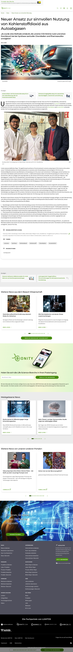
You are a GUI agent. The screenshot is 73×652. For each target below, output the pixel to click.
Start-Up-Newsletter (6, 553)
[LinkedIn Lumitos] (71, 643)
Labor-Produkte (5, 567)
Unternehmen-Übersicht (32, 558)
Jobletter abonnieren (31, 584)
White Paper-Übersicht (31, 575)
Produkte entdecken (6, 564)
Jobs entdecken (29, 581)
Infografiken (4, 598)
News (26, 595)
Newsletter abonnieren (47, 377)
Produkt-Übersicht (6, 575)
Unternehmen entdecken (32, 548)
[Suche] (57, 8)
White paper (28, 600)
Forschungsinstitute (6, 600)
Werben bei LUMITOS (6, 638)
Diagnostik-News (15, 534)
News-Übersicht (5, 555)
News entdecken (5, 548)
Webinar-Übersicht (6, 586)
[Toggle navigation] (71, 8)
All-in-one (28, 608)
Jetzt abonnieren (62, 559)
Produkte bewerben (6, 572)
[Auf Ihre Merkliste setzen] (67, 8)
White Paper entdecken (31, 564)
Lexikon (3, 595)
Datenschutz (18, 643)
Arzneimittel (60, 107)
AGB (11, 643)
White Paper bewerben (31, 572)
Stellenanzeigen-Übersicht (32, 589)
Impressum (4, 643)
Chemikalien (51, 107)
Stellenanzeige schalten (31, 586)
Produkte (27, 598)
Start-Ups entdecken (30, 550)
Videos (2, 603)
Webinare (27, 605)
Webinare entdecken (6, 581)
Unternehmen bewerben (31, 555)
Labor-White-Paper (30, 567)
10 (44, 333)
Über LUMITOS (18, 638)
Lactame (57, 103)
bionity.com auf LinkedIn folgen (63, 563)
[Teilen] (61, 8)
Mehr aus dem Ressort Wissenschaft (36, 338)
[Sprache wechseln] (64, 8)
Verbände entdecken (30, 553)
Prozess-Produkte (6, 569)
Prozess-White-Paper (31, 569)
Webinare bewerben (6, 584)
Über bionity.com (29, 638)
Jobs (26, 603)
